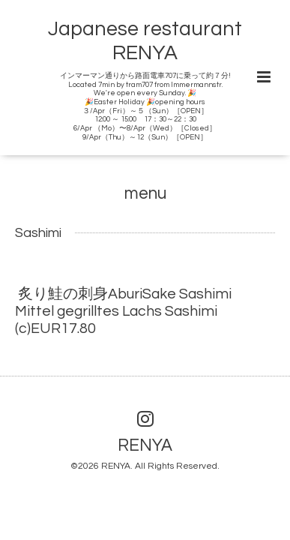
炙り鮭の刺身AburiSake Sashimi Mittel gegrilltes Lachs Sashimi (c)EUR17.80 (131, 311)
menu (145, 193)
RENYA (145, 445)
